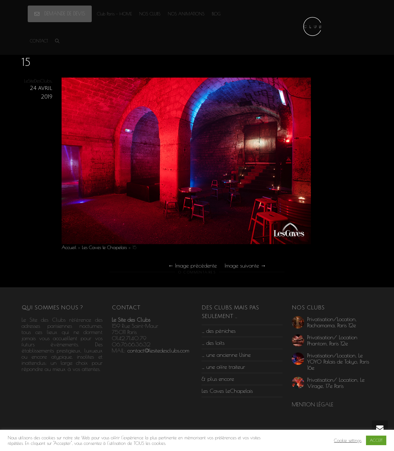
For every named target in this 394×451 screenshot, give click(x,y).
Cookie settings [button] (347, 440)
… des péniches (218, 331)
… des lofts (213, 343)
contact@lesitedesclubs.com (158, 350)
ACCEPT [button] (376, 440)
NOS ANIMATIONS (186, 13)
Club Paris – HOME (114, 13)
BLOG (216, 13)
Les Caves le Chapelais (104, 247)
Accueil (69, 247)
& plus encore (218, 379)
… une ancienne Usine (226, 355)
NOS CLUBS (149, 13)
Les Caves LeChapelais (227, 391)
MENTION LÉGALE (312, 404)
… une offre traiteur (223, 367)
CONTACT (39, 40)
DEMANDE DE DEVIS (59, 13)
